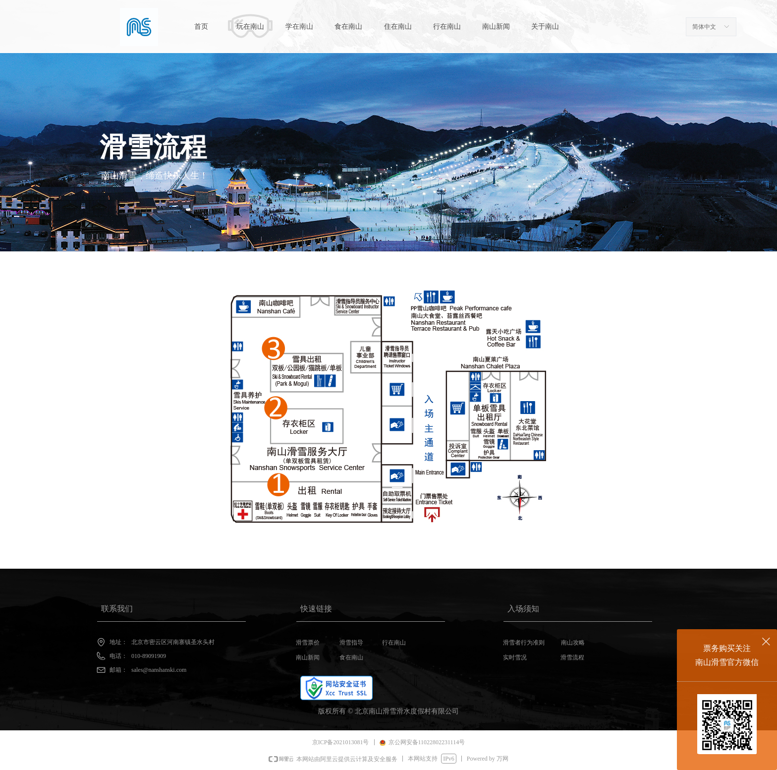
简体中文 (704, 26)
